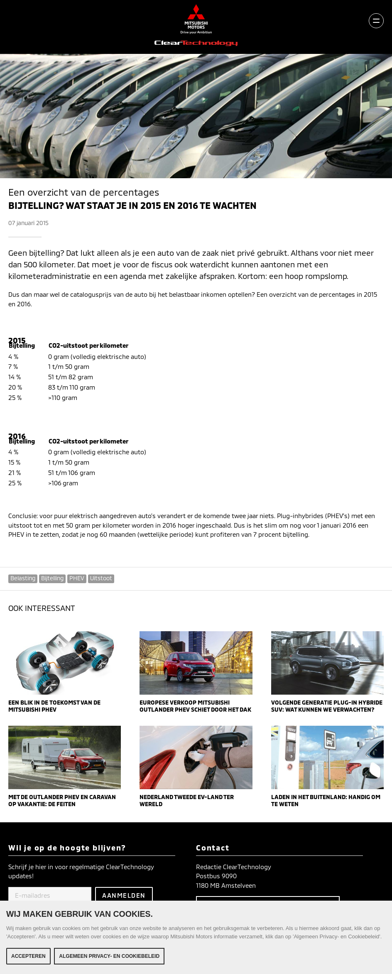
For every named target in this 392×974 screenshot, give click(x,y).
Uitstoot (101, 577)
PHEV (76, 577)
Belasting (22, 577)
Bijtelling (52, 577)
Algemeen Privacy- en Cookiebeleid (109, 956)
